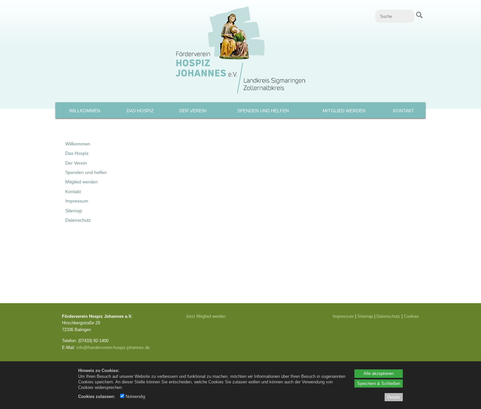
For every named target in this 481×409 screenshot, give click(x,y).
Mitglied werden (344, 110)
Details (393, 397)
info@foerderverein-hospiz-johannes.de (113, 347)
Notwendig (132, 396)
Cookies (411, 316)
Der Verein (192, 110)
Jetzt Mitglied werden (206, 316)
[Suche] (394, 16)
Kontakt (403, 110)
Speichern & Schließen (378, 383)
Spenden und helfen (263, 110)
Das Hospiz (140, 110)
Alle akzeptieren (379, 373)
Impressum (76, 201)
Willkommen (84, 110)
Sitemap (73, 210)
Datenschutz (78, 220)
